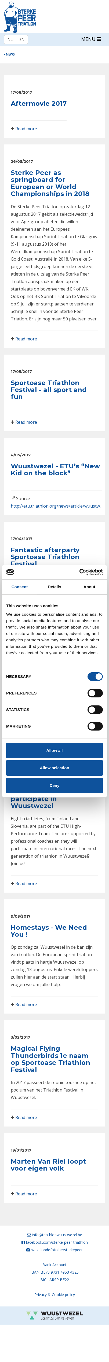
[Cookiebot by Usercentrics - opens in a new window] (79, 572)
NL (10, 39)
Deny (55, 785)
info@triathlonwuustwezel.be (57, 1234)
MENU (91, 39)
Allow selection (54, 768)
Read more (26, 129)
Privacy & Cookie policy (54, 1294)
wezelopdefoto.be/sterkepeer (57, 1249)
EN (21, 39)
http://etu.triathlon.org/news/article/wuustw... (56, 506)
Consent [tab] (20, 586)
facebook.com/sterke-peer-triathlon (57, 1242)
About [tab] (89, 586)
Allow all (54, 750)
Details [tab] (54, 586)
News (9, 54)
